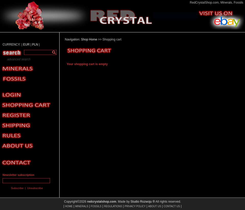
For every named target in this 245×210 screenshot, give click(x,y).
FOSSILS (96, 206)
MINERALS (81, 206)
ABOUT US (154, 206)
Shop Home (89, 39)
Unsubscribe (35, 188)
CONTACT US (172, 206)
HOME (69, 206)
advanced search (18, 59)
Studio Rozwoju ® (142, 201)
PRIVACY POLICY (135, 206)
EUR (26, 44)
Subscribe (17, 188)
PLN (35, 44)
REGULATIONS (113, 206)
